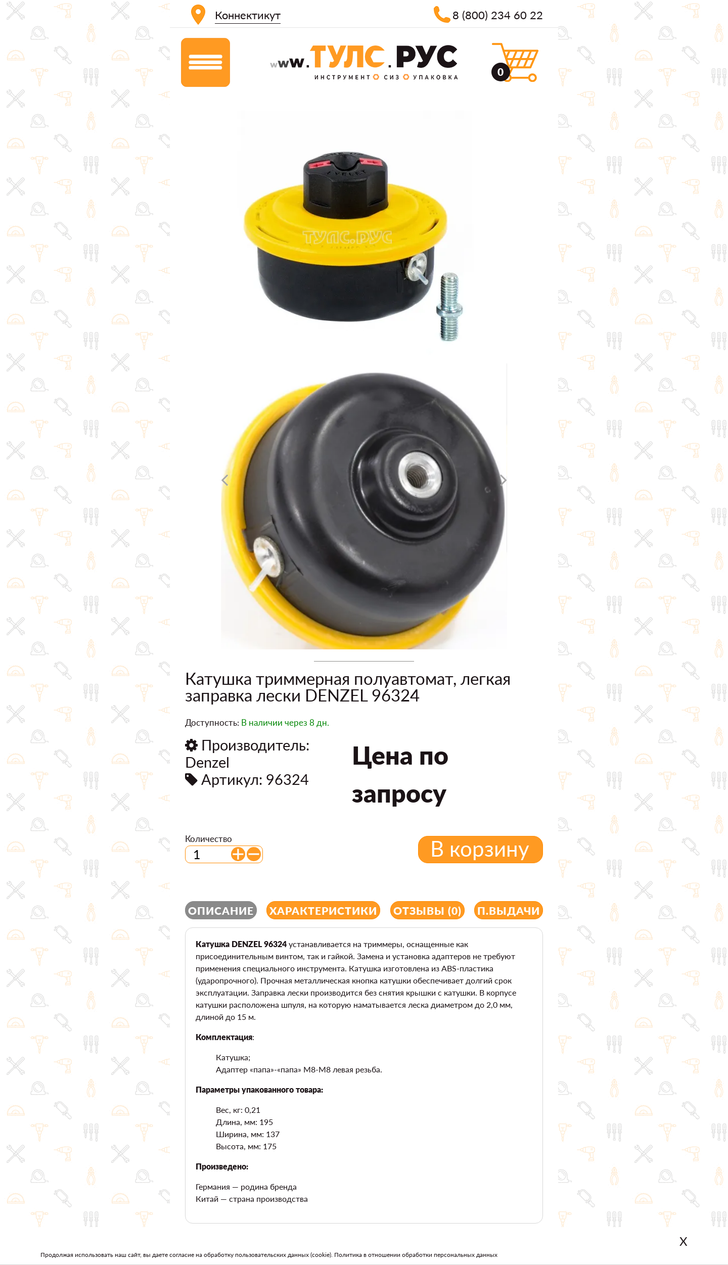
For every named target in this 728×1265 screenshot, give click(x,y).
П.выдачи (508, 910)
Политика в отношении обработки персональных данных (415, 1254)
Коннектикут (248, 15)
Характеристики (323, 910)
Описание (221, 910)
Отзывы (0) (427, 910)
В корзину (479, 848)
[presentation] (224, 484)
